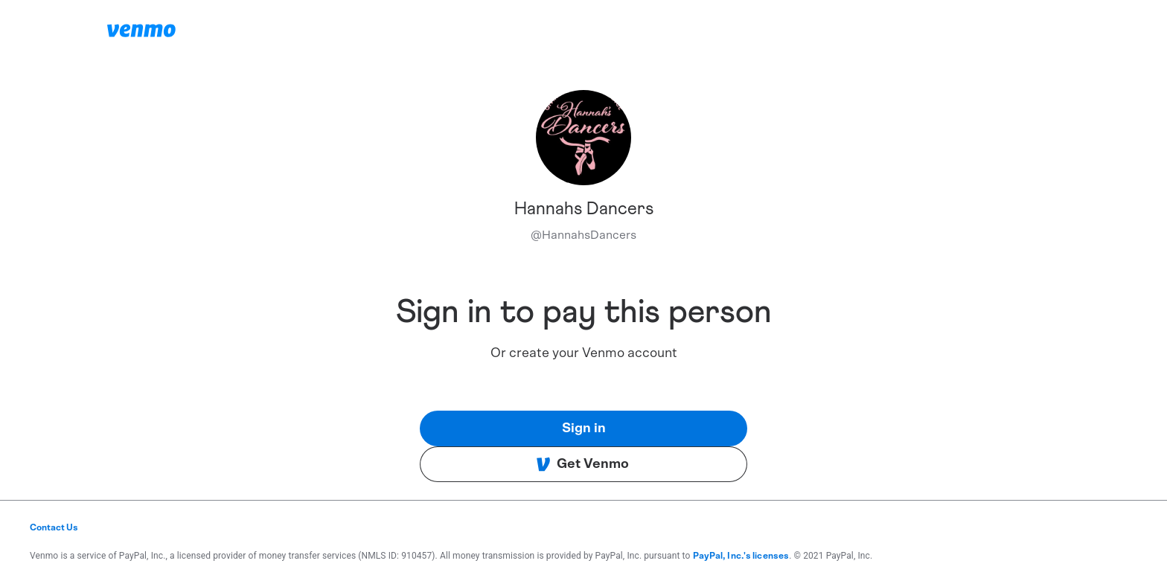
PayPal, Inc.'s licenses (741, 555)
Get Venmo (582, 464)
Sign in (584, 428)
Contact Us (54, 527)
